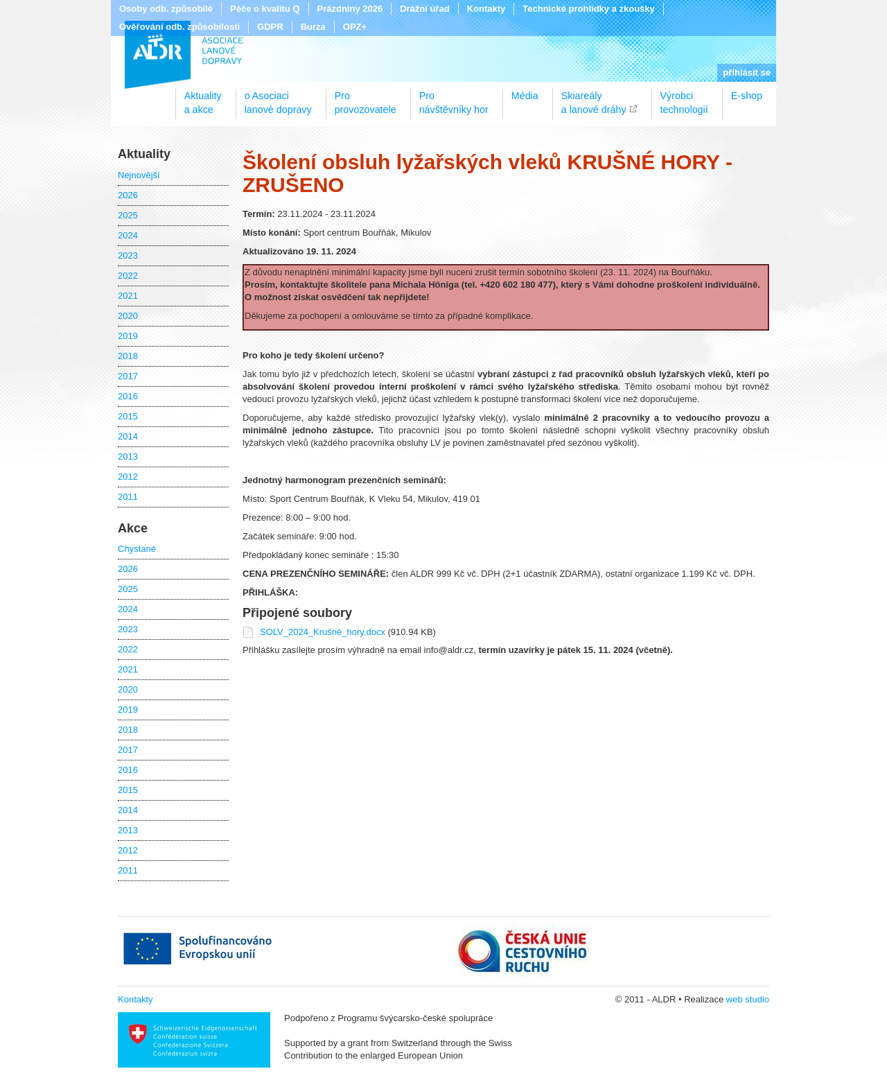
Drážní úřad (425, 8)
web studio (747, 999)
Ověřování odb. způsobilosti (179, 26)
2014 (128, 436)
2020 (128, 316)
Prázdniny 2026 (350, 8)
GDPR (270, 26)
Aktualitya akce (203, 97)
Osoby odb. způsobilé (166, 8)
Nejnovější (139, 175)
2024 (128, 235)
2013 (128, 456)
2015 (128, 416)
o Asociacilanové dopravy (278, 97)
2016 (128, 396)
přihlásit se (747, 72)
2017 (128, 376)
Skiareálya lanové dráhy (593, 97)
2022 (128, 275)
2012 (128, 476)
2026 (128, 195)
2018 (128, 356)
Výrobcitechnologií (684, 97)
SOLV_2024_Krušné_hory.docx (324, 632)
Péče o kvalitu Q (264, 8)
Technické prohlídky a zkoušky (588, 8)
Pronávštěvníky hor (454, 97)
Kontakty (486, 8)
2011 (128, 497)
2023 (128, 255)
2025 (128, 215)
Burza (313, 26)
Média (524, 95)
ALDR (184, 55)
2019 (128, 336)
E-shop (746, 95)
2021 (128, 295)
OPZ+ (355, 26)
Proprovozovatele (365, 97)
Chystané (137, 549)
